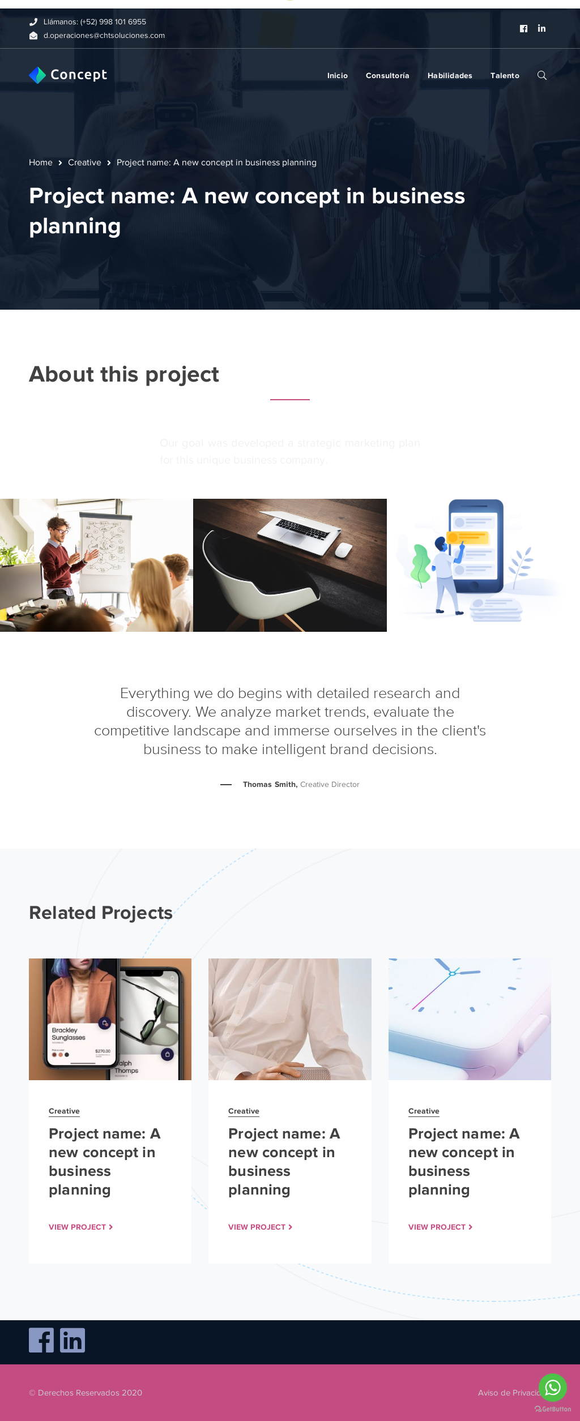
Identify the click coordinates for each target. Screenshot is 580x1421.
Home (41, 162)
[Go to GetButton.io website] (553, 1409)
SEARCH (542, 75)
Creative (84, 162)
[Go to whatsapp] (553, 1387)
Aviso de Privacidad (514, 1392)
